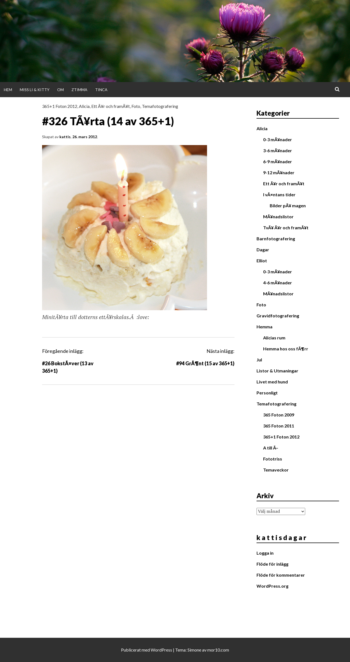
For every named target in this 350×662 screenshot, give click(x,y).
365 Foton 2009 (278, 414)
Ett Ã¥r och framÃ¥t (110, 106)
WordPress (161, 649)
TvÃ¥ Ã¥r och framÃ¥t (285, 227)
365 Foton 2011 (278, 425)
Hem (8, 89)
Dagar (263, 249)
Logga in (265, 552)
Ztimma (79, 89)
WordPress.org (272, 586)
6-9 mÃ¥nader (277, 161)
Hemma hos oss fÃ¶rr (285, 348)
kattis (65, 136)
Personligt (267, 392)
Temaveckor (276, 469)
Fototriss (272, 458)
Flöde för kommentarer (281, 574)
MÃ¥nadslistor (278, 216)
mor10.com (218, 649)
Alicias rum (274, 337)
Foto (135, 106)
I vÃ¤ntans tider (279, 194)
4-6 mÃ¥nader (277, 282)
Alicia (84, 106)
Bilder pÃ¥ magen (288, 205)
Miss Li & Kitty (34, 89)
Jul (259, 359)
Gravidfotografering (278, 315)
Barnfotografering (276, 238)
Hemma (264, 326)
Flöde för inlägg (272, 563)
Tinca (101, 89)
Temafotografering (160, 106)
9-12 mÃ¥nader (278, 172)
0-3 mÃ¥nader (277, 139)
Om (60, 89)
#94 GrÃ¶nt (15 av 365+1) (205, 363)
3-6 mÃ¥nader (277, 150)
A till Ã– (270, 447)
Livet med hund (272, 381)
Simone (194, 649)
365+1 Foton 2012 (59, 106)
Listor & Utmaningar (277, 370)
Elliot (262, 260)
